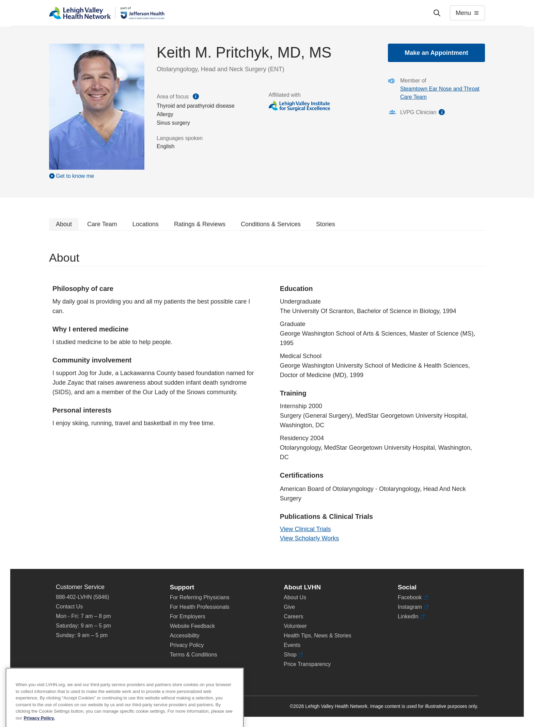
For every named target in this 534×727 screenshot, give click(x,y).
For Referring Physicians (200, 597)
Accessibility (185, 635)
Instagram (413, 607)
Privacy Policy (187, 645)
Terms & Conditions (193, 655)
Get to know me (75, 176)
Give (289, 607)
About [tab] (64, 224)
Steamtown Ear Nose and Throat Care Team (440, 93)
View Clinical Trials (305, 529)
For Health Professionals (200, 607)
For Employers (187, 616)
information (441, 112)
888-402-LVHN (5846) (82, 597)
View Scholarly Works (309, 538)
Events (292, 645)
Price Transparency (307, 664)
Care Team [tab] (102, 224)
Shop (293, 655)
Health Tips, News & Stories (317, 635)
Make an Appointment (436, 52)
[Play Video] (96, 176)
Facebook (413, 597)
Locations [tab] (145, 224)
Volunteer (295, 626)
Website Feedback (192, 626)
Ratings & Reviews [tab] (199, 224)
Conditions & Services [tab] (271, 224)
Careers (293, 616)
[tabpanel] (267, 400)
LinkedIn (411, 617)
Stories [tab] (325, 224)
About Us (295, 597)
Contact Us (69, 606)
